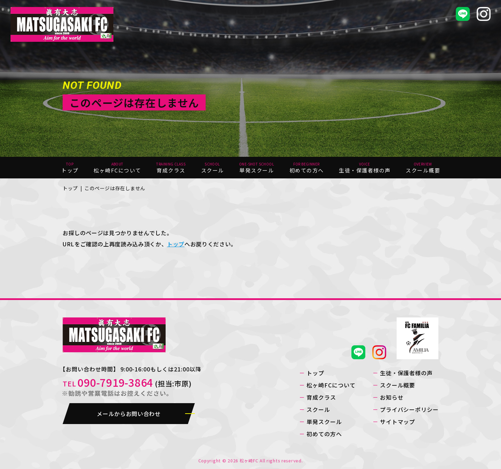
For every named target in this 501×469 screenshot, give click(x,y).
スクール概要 (397, 385)
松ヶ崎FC (249, 460)
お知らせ (392, 397)
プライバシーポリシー (409, 409)
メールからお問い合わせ (128, 413)
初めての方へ (324, 434)
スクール (318, 409)
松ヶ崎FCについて (331, 385)
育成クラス (321, 397)
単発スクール (324, 421)
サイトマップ (397, 421)
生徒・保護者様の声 (406, 373)
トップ (70, 188)
